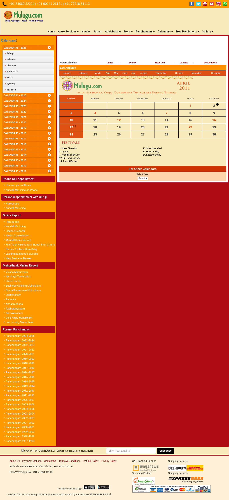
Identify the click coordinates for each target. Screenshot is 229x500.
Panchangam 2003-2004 (20, 413)
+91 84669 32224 (22, 4)
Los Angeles (210, 62)
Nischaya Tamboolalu (18, 276)
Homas (85, 31)
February (83, 73)
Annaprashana (14, 304)
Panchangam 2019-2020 (20, 358)
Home (52, 31)
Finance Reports (15, 231)
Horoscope (12, 203)
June (124, 73)
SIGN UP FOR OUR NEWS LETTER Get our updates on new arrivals (58, 451)
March (98, 73)
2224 (43, 466)
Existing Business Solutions (22, 253)
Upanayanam (13, 294)
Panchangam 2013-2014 (20, 386)
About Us (15, 460)
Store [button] (128, 31)
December (216, 73)
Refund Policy (90, 460)
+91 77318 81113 (77, 4)
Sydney (133, 62)
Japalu (97, 31)
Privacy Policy (108, 460)
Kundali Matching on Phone (22, 190)
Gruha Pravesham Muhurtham (23, 290)
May (116, 73)
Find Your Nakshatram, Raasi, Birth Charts (30, 244)
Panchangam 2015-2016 (20, 377)
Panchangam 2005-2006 (20, 404)
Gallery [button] (207, 31)
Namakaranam (14, 313)
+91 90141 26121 (50, 4)
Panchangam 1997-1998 (20, 441)
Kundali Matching (16, 208)
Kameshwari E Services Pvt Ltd (93, 494)
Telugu (109, 62)
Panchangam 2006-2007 (20, 399)
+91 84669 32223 (30, 466)
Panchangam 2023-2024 (20, 340)
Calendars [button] (165, 31)
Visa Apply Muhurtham (19, 317)
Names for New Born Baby (21, 249)
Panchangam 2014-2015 (20, 381)
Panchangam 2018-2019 (20, 363)
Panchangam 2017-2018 (20, 368)
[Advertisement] (142, 47)
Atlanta (184, 62)
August (143, 73)
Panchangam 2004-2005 (20, 409)
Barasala (11, 299)
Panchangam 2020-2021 (20, 354)
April (108, 73)
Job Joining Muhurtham (20, 322)
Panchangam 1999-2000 (20, 432)
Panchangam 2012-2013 (20, 390)
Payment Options (31, 460)
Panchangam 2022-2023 (20, 345)
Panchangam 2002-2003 (20, 418)
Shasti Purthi (13, 281)
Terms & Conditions (69, 460)
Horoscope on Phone (18, 185)
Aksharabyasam (15, 308)
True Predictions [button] (187, 31)
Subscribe (165, 450)
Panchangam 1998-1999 (20, 436)
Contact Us (50, 460)
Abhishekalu (113, 31)
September (161, 73)
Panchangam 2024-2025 (20, 335)
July (133, 73)
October (179, 73)
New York (160, 62)
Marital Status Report (18, 240)
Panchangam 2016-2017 (20, 372)
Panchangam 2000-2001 (20, 427)
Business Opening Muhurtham (23, 285)
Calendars (8, 40)
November (196, 73)
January (67, 73)
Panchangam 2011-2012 (20, 395)
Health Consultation (17, 235)
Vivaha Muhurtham (17, 272)
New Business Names (19, 258)
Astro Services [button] (68, 31)
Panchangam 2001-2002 (20, 422)
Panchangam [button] (145, 31)
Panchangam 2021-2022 (20, 349)
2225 (49, 466)
